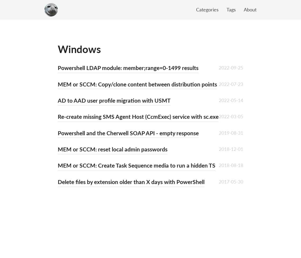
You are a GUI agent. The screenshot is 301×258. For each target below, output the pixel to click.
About (250, 9)
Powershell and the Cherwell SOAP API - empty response (128, 133)
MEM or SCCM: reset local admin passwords (112, 149)
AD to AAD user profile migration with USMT (114, 100)
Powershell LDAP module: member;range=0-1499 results (128, 67)
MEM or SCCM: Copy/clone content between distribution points (137, 84)
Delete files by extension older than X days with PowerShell (131, 181)
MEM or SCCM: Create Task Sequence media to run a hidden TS (136, 165)
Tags (231, 9)
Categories (207, 9)
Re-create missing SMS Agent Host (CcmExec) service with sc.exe (138, 116)
